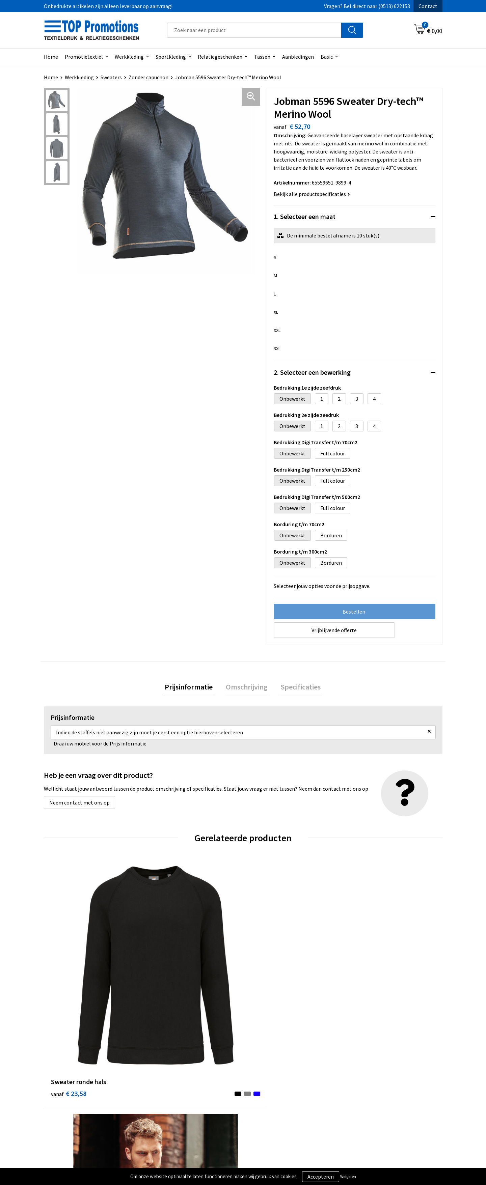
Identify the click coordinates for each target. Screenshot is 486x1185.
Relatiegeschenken (220, 56)
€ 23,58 (68, 971)
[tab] (192, 688)
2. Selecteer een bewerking (312, 372)
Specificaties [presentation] (298, 688)
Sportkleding (171, 56)
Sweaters (111, 77)
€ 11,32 (367, 971)
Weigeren (348, 1176)
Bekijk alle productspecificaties (312, 194)
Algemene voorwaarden (278, 1074)
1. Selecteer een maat (304, 216)
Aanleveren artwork (373, 1084)
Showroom (362, 1074)
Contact (427, 6)
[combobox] (254, 30)
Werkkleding (129, 56)
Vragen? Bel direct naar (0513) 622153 (367, 6)
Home (51, 56)
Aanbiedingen (298, 56)
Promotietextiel (84, 56)
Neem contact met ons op (79, 804)
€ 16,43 (168, 971)
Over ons (163, 1074)
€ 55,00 (268, 971)
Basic (327, 56)
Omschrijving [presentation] (247, 688)
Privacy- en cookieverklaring (284, 1084)
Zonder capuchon (148, 77)
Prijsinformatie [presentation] (192, 688)
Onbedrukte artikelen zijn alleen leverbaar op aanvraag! (108, 6)
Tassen (262, 56)
